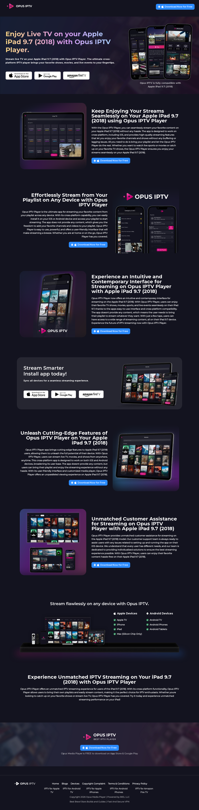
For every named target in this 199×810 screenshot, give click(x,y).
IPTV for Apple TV (51, 790)
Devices (75, 783)
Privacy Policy (139, 783)
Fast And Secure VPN (118, 801)
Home (55, 783)
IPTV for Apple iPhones (94, 790)
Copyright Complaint (93, 783)
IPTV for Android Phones (119, 790)
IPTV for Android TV (71, 790)
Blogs (65, 783)
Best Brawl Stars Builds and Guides (87, 801)
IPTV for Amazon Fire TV (144, 790)
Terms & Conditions (118, 783)
